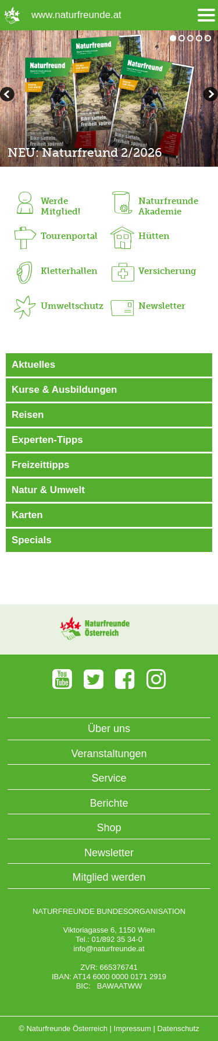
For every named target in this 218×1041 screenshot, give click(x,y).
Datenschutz (178, 1028)
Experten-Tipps (47, 439)
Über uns (109, 728)
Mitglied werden (108, 877)
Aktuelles (33, 364)
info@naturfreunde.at (108, 948)
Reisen (28, 414)
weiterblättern (8, 95)
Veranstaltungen (108, 753)
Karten (27, 514)
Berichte (109, 803)
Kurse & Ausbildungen (64, 389)
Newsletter (109, 853)
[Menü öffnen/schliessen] (206, 15)
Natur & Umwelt (48, 489)
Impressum (132, 1028)
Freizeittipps (40, 464)
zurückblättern (209, 95)
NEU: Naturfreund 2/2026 (85, 152)
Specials (32, 540)
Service (108, 778)
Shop (109, 827)
